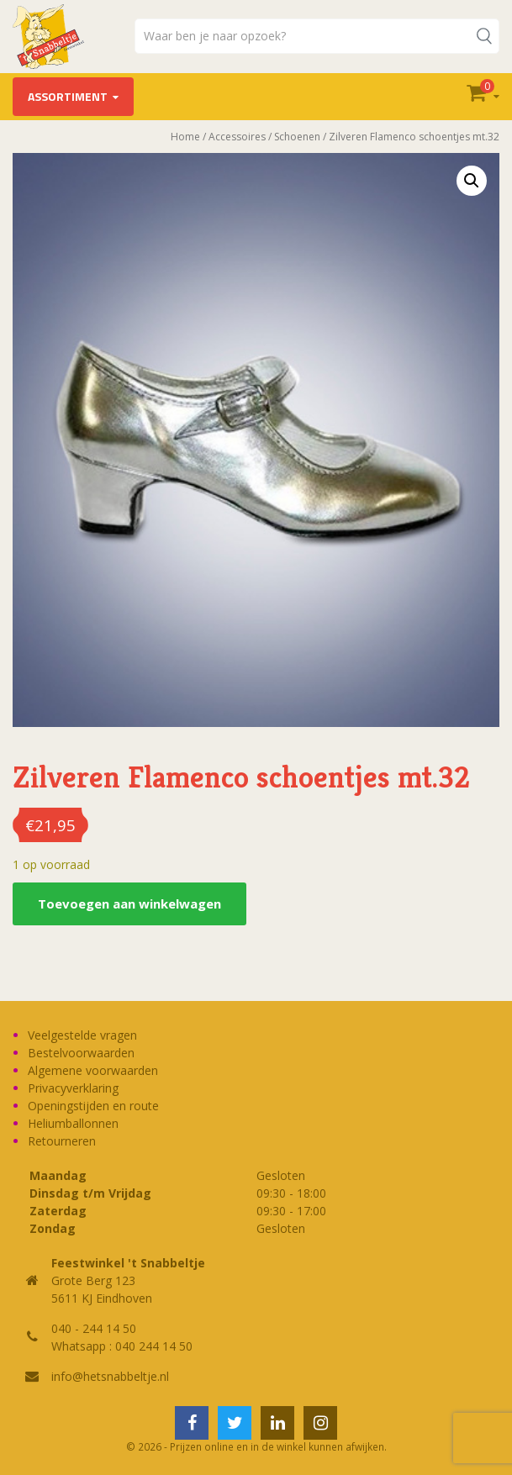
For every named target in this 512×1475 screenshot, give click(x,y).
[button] (472, 181)
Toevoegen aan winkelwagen (129, 903)
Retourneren (62, 1141)
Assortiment (68, 96)
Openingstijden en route (93, 1106)
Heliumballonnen (73, 1123)
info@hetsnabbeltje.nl (110, 1376)
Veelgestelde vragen (82, 1035)
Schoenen (297, 136)
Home (185, 136)
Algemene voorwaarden (93, 1070)
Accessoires (237, 136)
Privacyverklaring (73, 1088)
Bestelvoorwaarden (81, 1053)
